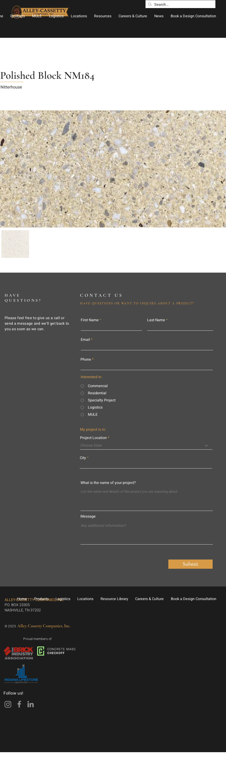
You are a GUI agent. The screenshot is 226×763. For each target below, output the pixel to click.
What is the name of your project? (108, 483)
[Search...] (180, 4)
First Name (90, 320)
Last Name (156, 320)
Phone (85, 359)
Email (85, 340)
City (83, 458)
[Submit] (190, 564)
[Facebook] (19, 704)
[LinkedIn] (30, 704)
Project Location (93, 438)
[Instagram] (7, 704)
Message (88, 516)
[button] (17, 16)
